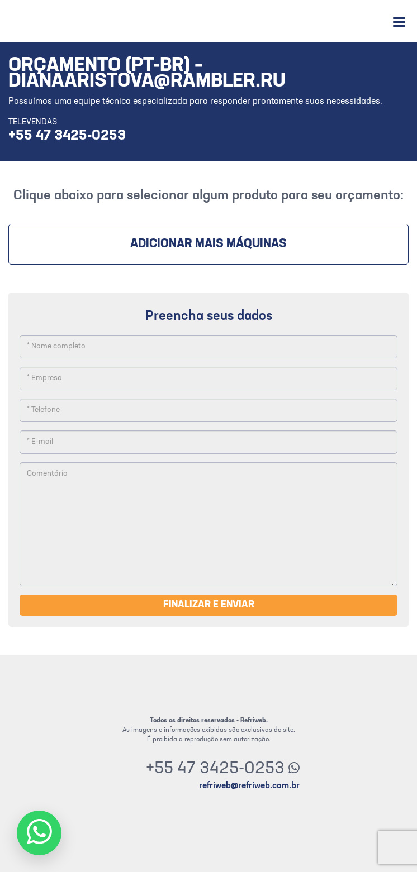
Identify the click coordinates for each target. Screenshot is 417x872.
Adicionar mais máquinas (208, 244)
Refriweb (40, 21)
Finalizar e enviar (208, 605)
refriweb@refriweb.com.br (249, 786)
